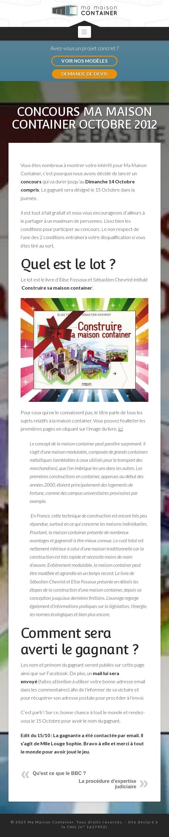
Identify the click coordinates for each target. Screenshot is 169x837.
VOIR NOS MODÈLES (84, 61)
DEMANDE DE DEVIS (84, 74)
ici (120, 429)
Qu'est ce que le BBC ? (59, 773)
